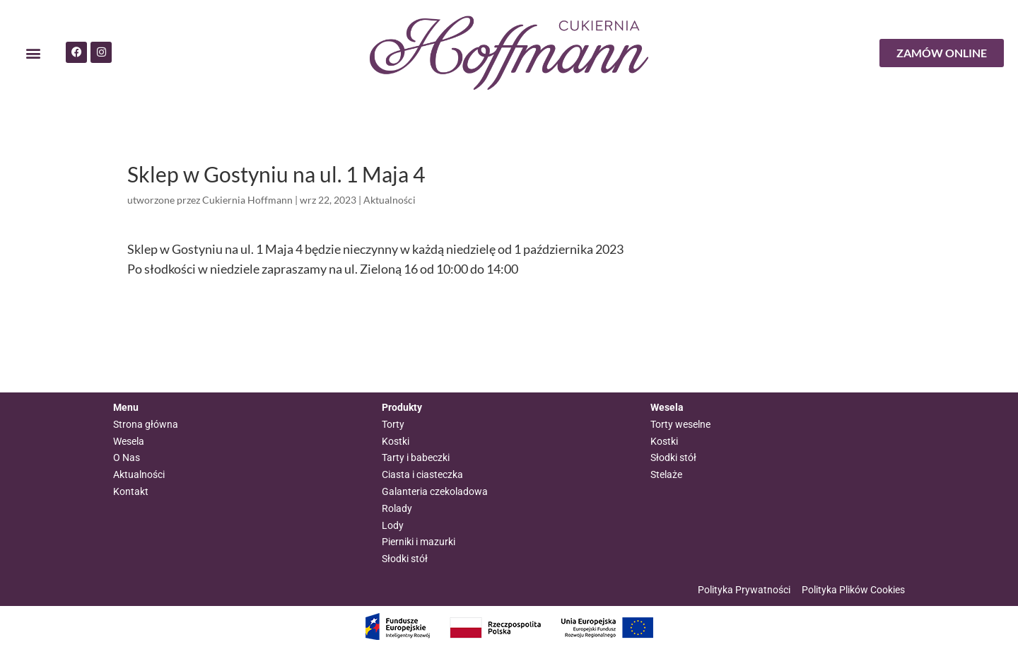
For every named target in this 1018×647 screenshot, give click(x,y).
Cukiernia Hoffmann (247, 200)
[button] (33, 53)
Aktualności (389, 200)
